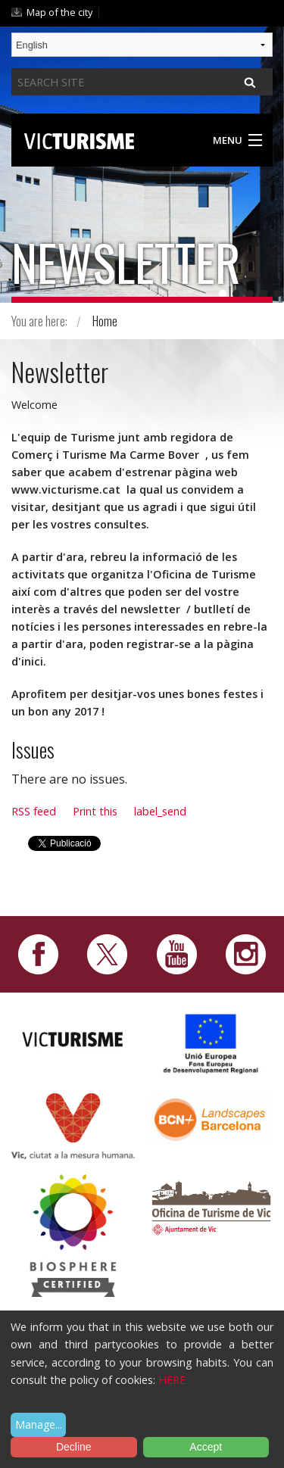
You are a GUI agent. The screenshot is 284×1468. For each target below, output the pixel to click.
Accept (205, 1447)
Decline (74, 1447)
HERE (172, 1380)
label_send (160, 811)
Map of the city (59, 12)
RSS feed (33, 811)
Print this (95, 811)
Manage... (38, 1424)
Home (104, 321)
